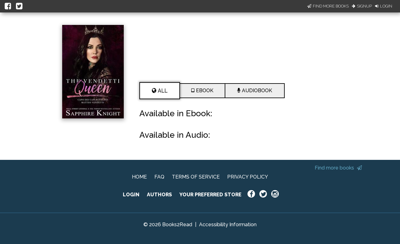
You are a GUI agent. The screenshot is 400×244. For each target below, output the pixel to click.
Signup (362, 6)
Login (383, 6)
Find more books (338, 168)
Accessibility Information (228, 224)
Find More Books (328, 6)
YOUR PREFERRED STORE (210, 195)
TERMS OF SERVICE (196, 177)
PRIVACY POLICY (247, 177)
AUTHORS (159, 195)
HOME (139, 177)
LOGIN (131, 195)
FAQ (159, 177)
